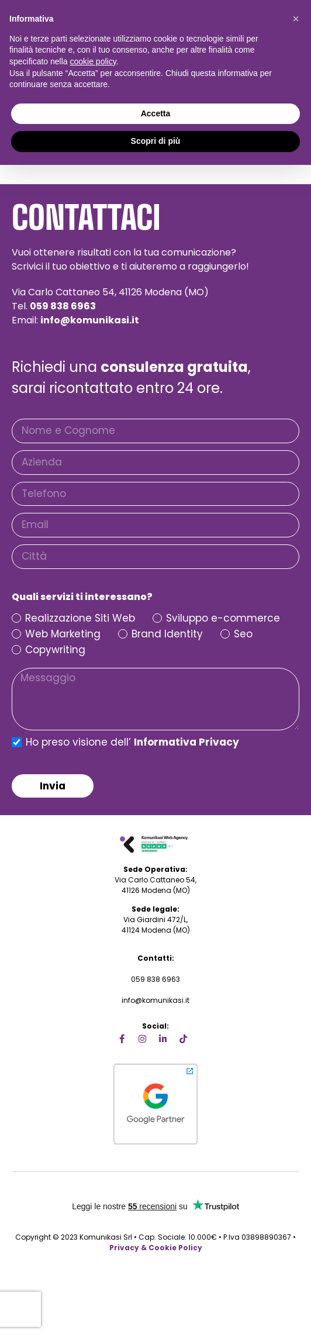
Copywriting (55, 650)
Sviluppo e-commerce (223, 618)
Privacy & (128, 1248)
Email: (75, 320)
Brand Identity (167, 634)
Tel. (54, 306)
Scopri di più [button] (156, 141)
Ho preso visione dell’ (132, 743)
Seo (243, 634)
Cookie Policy (175, 1248)
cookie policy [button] (93, 61)
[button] (295, 18)
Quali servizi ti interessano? (82, 597)
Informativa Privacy (186, 742)
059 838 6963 (155, 979)
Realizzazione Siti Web (80, 618)
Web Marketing (63, 634)
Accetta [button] (156, 113)
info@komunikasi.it (155, 1000)
